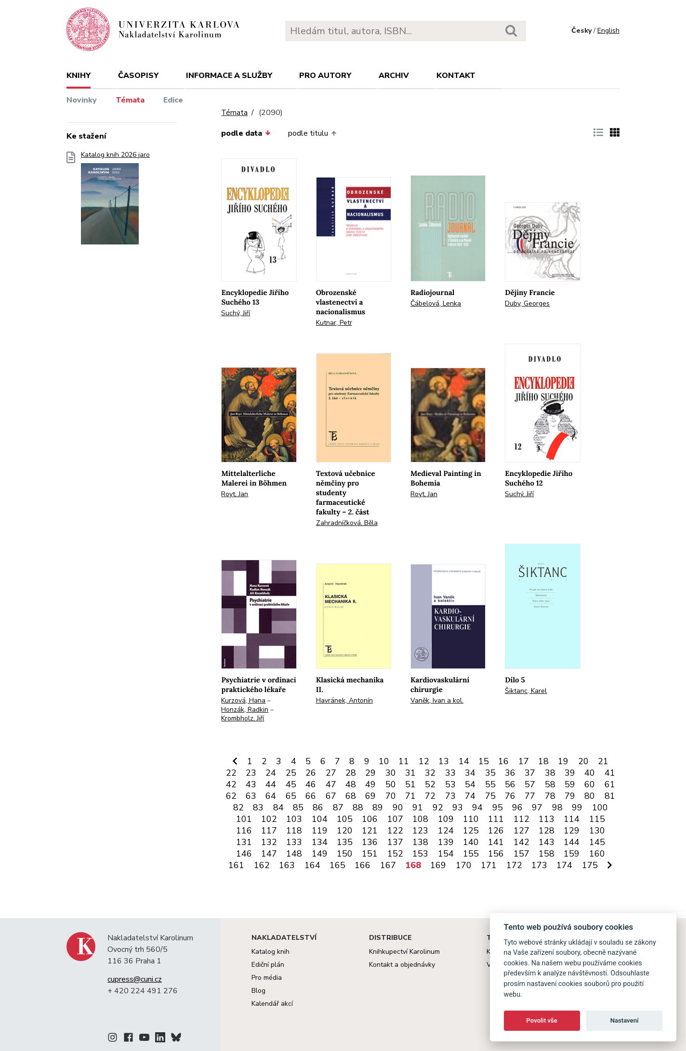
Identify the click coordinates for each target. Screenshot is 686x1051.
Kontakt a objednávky (402, 964)
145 (597, 842)
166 (362, 865)
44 (270, 784)
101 (244, 819)
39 (570, 773)
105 (345, 819)
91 (417, 807)
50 (390, 784)
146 (244, 853)
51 (410, 784)
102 (269, 819)
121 (370, 830)
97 (537, 807)
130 (597, 830)
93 (457, 807)
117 (269, 830)
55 (490, 784)
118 (294, 830)
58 (550, 784)
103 (294, 819)
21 (603, 761)
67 (331, 796)
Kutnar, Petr (334, 322)
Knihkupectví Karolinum (404, 951)
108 (420, 819)
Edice (173, 100)
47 (331, 784)
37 (530, 773)
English (608, 30)
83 (258, 807)
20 (583, 761)
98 (557, 807)
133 (294, 842)
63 (251, 796)
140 (471, 842)
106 (370, 819)
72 (430, 796)
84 (278, 807)
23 (251, 773)
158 (546, 853)
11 (403, 761)
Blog (258, 990)
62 (231, 796)
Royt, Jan (234, 494)
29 (370, 773)
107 (395, 819)
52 (430, 784)
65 (291, 796)
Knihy (78, 75)
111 (496, 819)
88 (358, 807)
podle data (245, 133)
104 (320, 819)
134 (320, 842)
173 (539, 865)
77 (530, 796)
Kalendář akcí (272, 1003)
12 (424, 761)
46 (310, 784)
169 (438, 865)
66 (310, 796)
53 (450, 784)
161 (236, 865)
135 (345, 842)
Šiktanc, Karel (526, 690)
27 (331, 773)
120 (345, 830)
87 (338, 807)
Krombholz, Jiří (242, 718)
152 (395, 853)
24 (270, 773)
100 (600, 807)
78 (550, 796)
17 (523, 761)
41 (610, 773)
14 (464, 761)
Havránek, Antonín (344, 700)
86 (318, 807)
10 (384, 761)
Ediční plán (267, 964)
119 (320, 830)
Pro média (266, 977)
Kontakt (455, 75)
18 (543, 761)
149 (320, 853)
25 (291, 773)
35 (490, 773)
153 (420, 853)
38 (550, 773)
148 (294, 853)
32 (430, 773)
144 (572, 842)
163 (287, 865)
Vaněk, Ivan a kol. (436, 700)
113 (546, 819)
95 (497, 807)
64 (270, 796)
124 (446, 830)
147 (269, 853)
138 (420, 842)
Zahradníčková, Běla (347, 522)
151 (370, 853)
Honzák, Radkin (244, 709)
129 (572, 830)
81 (610, 796)
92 (438, 807)
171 (489, 865)
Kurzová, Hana (243, 700)
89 (377, 807)
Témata (130, 100)
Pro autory (325, 75)
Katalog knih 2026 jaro (115, 201)
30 (390, 773)
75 (490, 796)
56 (510, 784)
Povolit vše (542, 1020)
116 (244, 830)
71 (410, 796)
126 (496, 830)
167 (388, 865)
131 (244, 842)
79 (570, 796)
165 (337, 865)
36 (510, 773)
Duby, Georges (527, 303)
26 (310, 773)
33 (450, 773)
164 (312, 865)
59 (570, 784)
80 (589, 796)
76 (510, 796)
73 (450, 796)
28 (350, 773)
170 (464, 865)
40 (589, 773)
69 (370, 796)
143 (546, 842)
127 (521, 830)
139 (446, 842)
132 (269, 842)
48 (350, 784)
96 (517, 807)
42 (231, 784)
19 (563, 761)
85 (298, 807)
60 (589, 784)
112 (521, 819)
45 (291, 784)
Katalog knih (270, 951)
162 (262, 865)
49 (370, 784)
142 (521, 842)
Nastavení (624, 1020)
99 (577, 807)
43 (251, 784)
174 (564, 865)
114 (572, 819)
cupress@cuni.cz (134, 979)
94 (477, 807)
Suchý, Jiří (235, 313)
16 (503, 761)
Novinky (81, 100)
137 (395, 842)
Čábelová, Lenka (435, 303)
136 (370, 842)
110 (471, 819)
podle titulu (312, 133)
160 (597, 853)
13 (443, 761)
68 (350, 796)
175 (590, 865)
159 (572, 853)
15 (483, 761)
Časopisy (138, 75)
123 (420, 830)
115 (597, 819)
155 (471, 853)
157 (521, 853)
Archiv (394, 75)
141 (496, 842)
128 (546, 830)
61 (610, 784)
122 (395, 830)
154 (446, 853)
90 (398, 807)
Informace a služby (229, 75)
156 (496, 853)
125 (471, 830)
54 (470, 784)
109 (446, 819)
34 (470, 773)
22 (231, 773)
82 (238, 807)
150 (345, 853)
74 (470, 796)
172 (514, 865)
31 (410, 773)
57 (530, 784)
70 (390, 796)
